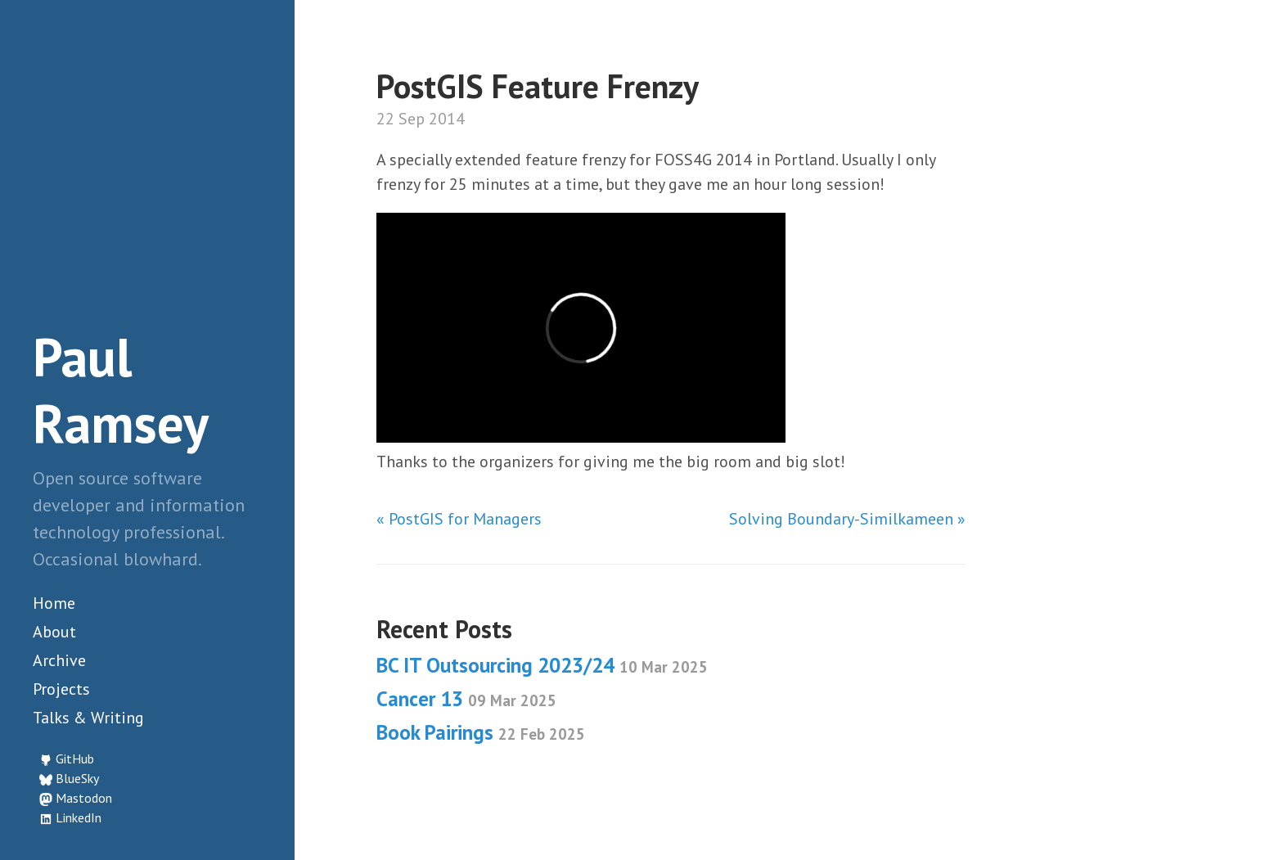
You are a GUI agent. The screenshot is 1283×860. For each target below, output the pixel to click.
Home (54, 603)
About (54, 631)
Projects (61, 689)
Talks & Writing (88, 717)
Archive (59, 660)
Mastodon (84, 798)
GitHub (75, 758)
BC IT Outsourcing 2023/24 (542, 665)
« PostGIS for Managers (459, 518)
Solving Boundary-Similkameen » (847, 518)
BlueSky (77, 778)
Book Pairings (480, 732)
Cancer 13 (466, 699)
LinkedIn (78, 817)
